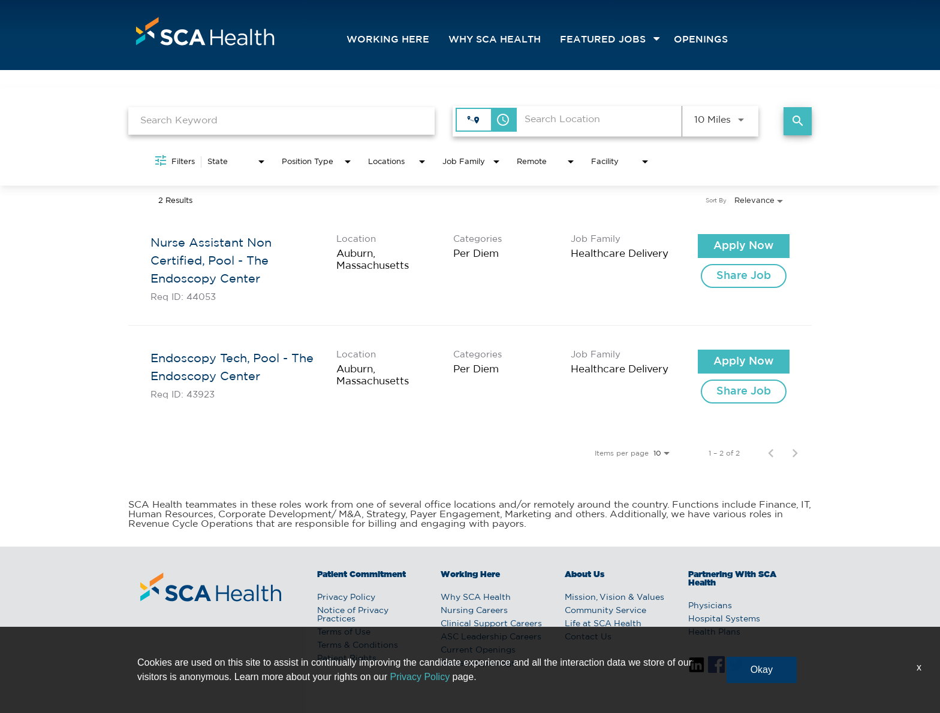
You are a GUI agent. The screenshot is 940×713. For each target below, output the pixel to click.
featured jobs (603, 39)
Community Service (605, 610)
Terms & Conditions (357, 645)
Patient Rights (346, 658)
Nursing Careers (474, 610)
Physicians (710, 606)
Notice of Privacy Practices (352, 614)
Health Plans (714, 632)
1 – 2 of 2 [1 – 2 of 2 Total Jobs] (724, 453)
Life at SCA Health (603, 624)
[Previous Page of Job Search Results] (771, 453)
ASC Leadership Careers (491, 637)
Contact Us (588, 637)
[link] (470, 268)
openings (701, 39)
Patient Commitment (361, 574)
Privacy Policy (346, 597)
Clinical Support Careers (491, 624)
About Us (584, 574)
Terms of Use (343, 632)
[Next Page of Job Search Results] (795, 453)
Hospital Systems (724, 619)
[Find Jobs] (798, 121)
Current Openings (478, 650)
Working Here (388, 39)
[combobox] (281, 121)
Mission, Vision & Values (614, 597)
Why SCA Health (494, 39)
